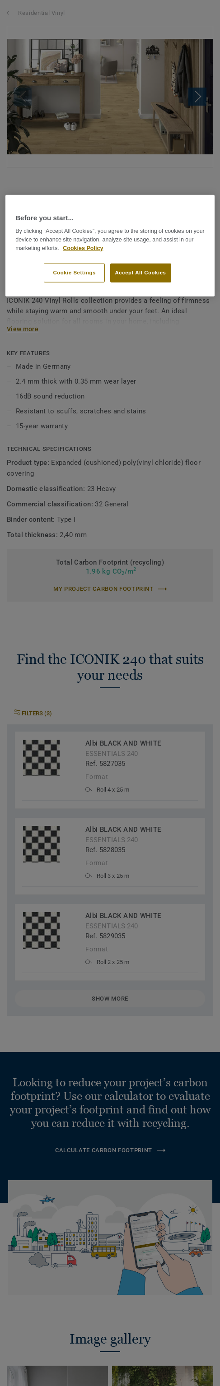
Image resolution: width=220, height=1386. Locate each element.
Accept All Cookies (140, 272)
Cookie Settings (74, 272)
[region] (110, 246)
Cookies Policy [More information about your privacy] (83, 248)
